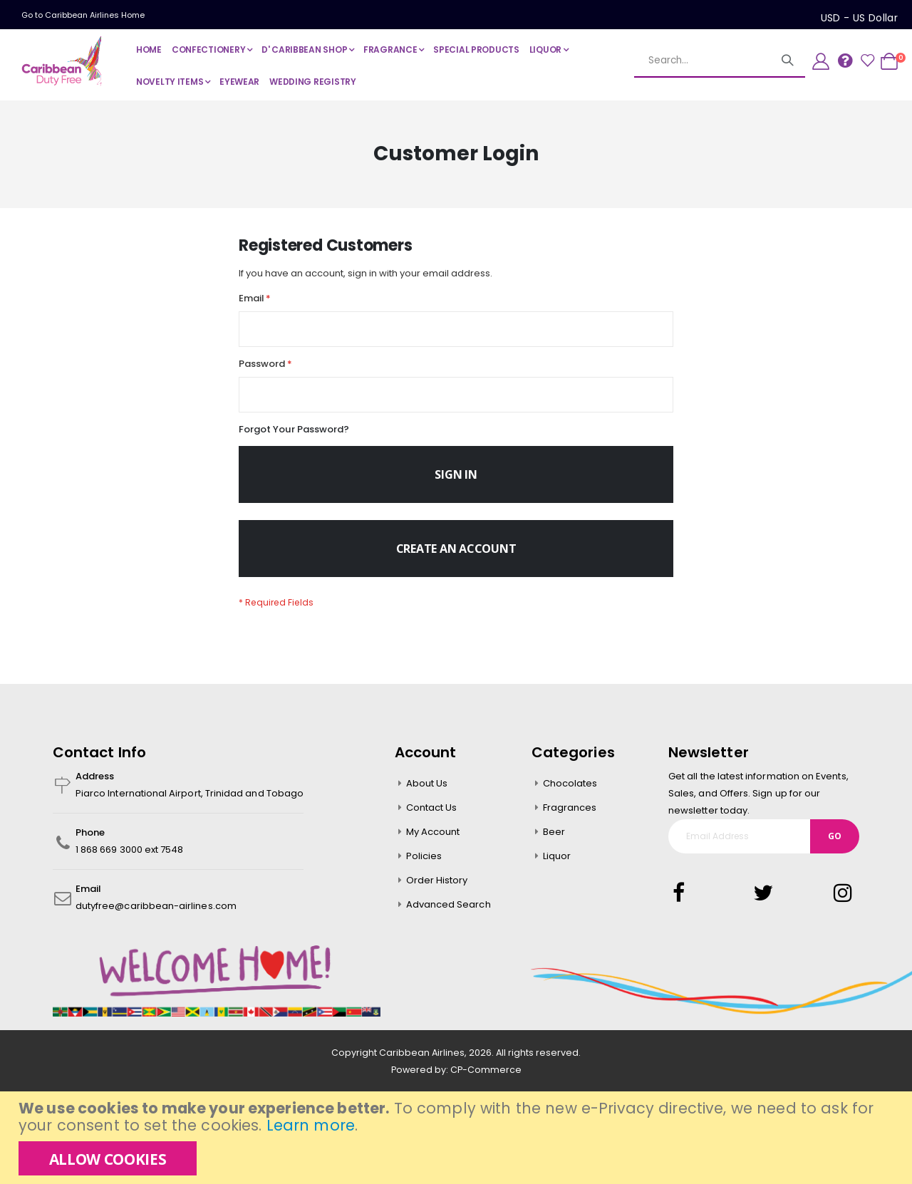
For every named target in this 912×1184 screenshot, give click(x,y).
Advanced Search (448, 917)
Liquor (557, 869)
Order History (437, 893)
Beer (554, 844)
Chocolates (570, 796)
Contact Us (431, 820)
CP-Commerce (486, 1083)
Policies (424, 869)
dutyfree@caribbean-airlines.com (156, 918)
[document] (458, 1137)
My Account (433, 844)
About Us (427, 796)
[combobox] (719, 60)
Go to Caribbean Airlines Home (83, 15)
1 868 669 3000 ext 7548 (130, 862)
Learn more (310, 1125)
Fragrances (570, 820)
